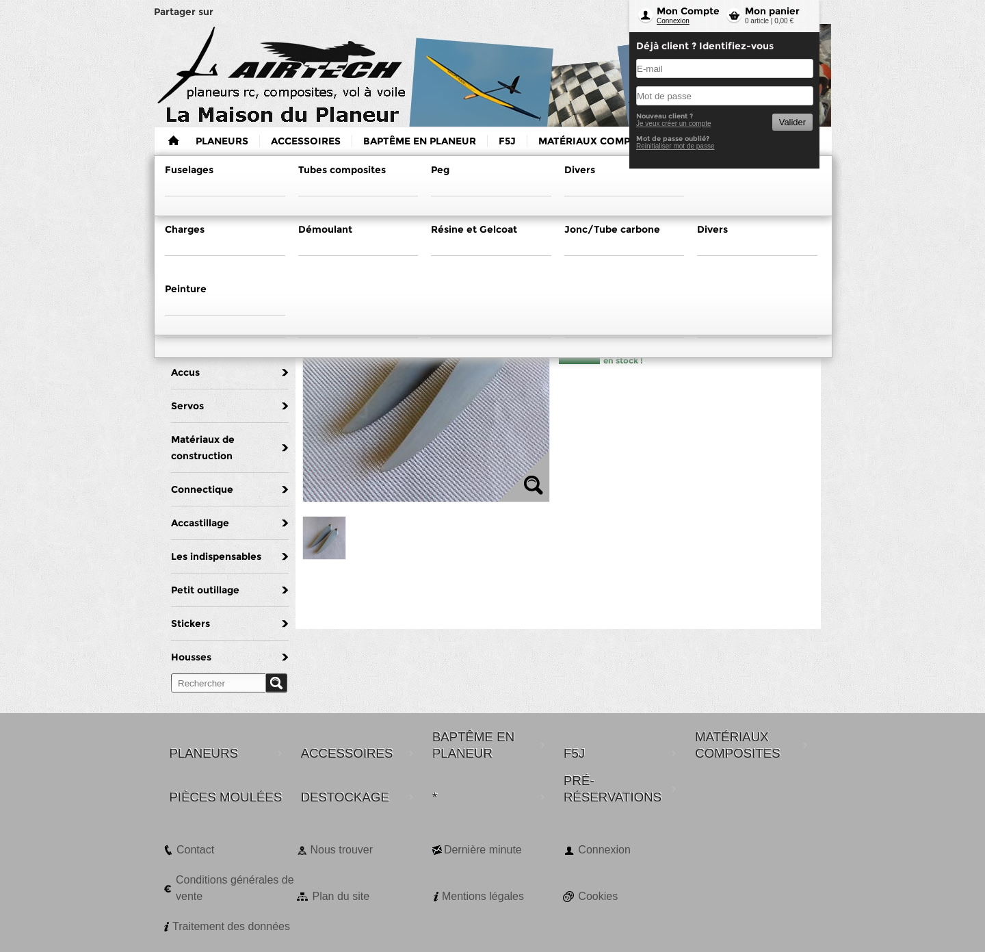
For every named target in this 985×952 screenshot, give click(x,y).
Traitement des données (231, 926)
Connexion (673, 21)
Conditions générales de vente (235, 888)
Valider (792, 122)
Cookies (598, 896)
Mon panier (772, 11)
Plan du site (340, 896)
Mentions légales (483, 896)
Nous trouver (341, 849)
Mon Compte (688, 11)
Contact (195, 849)
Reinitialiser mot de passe (675, 146)
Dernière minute (483, 849)
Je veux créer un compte (673, 123)
